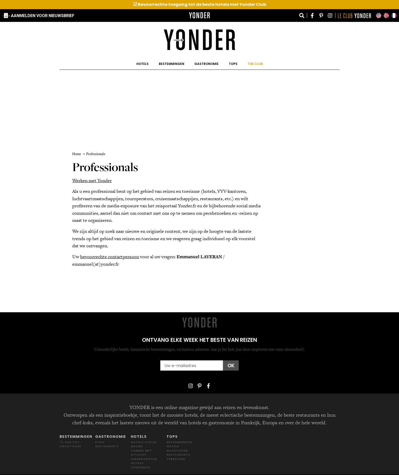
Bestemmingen (171, 64)
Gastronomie (206, 64)
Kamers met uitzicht (141, 453)
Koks (100, 442)
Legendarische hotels (144, 461)
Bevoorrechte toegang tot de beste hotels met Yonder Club (199, 4)
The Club (255, 64)
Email (166, 358)
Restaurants (107, 446)
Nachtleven (177, 451)
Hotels (142, 64)
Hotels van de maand (143, 444)
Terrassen (175, 459)
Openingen (140, 467)
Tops (233, 64)
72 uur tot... (71, 442)
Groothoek (70, 446)
